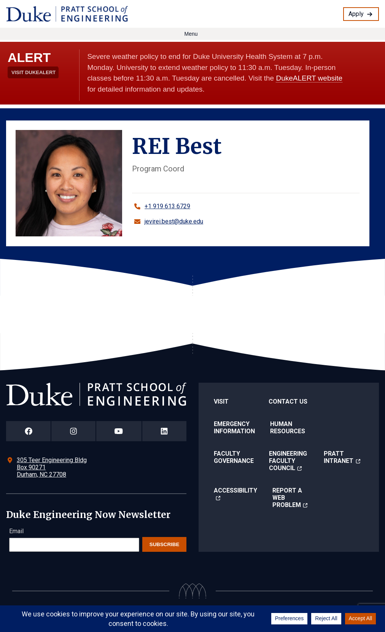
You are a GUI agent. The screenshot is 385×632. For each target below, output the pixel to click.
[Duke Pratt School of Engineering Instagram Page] (73, 431)
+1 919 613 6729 (167, 206)
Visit (221, 401)
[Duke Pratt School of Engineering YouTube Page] (119, 431)
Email (16, 531)
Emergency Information (234, 427)
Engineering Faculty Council (288, 461)
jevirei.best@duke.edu (174, 221)
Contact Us (288, 401)
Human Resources (287, 427)
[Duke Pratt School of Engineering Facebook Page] (28, 431)
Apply (356, 13)
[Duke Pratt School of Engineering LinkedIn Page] (164, 431)
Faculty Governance (234, 457)
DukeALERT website (309, 78)
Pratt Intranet (338, 457)
